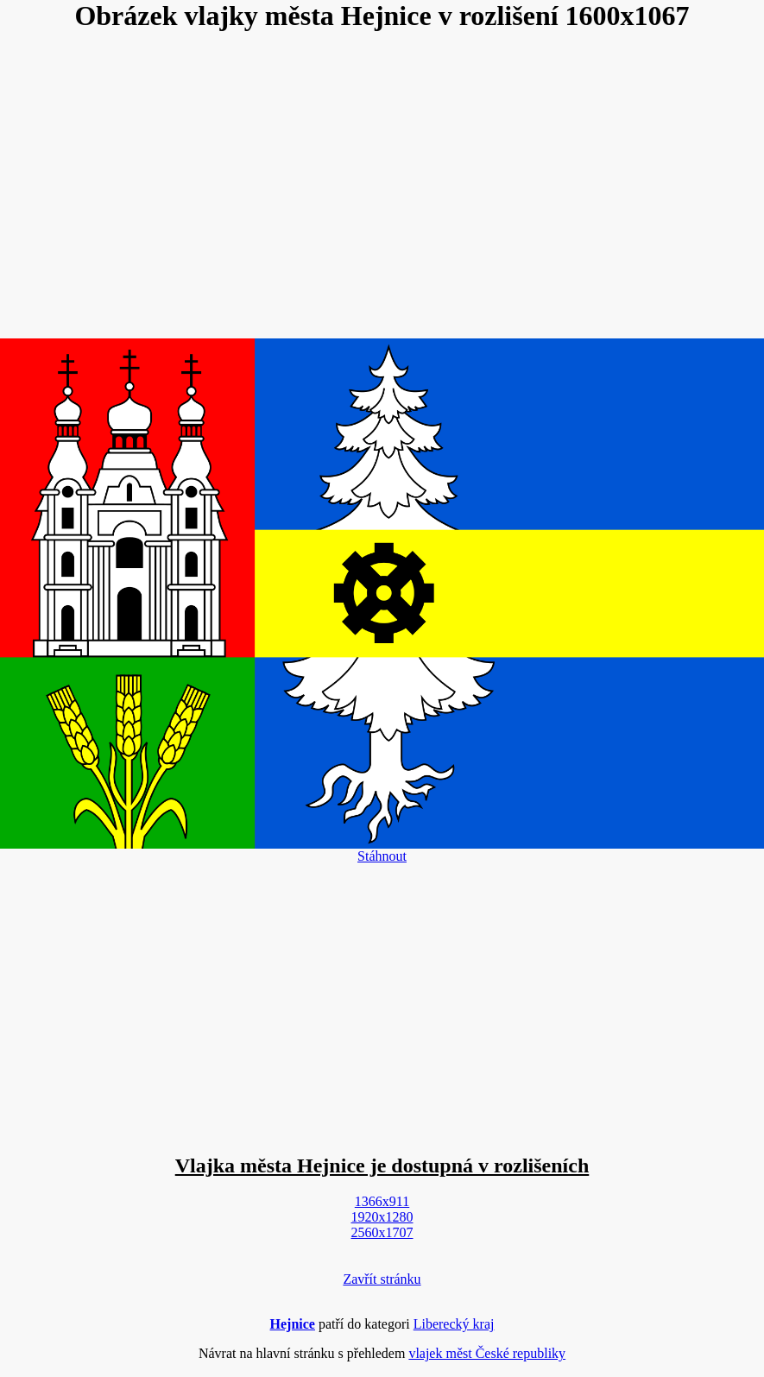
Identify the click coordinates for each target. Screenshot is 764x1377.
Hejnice (292, 1324)
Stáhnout (382, 856)
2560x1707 (382, 1232)
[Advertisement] (382, 186)
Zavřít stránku (381, 1279)
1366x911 (382, 1201)
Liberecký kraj (454, 1324)
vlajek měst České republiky (486, 1353)
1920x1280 (382, 1217)
